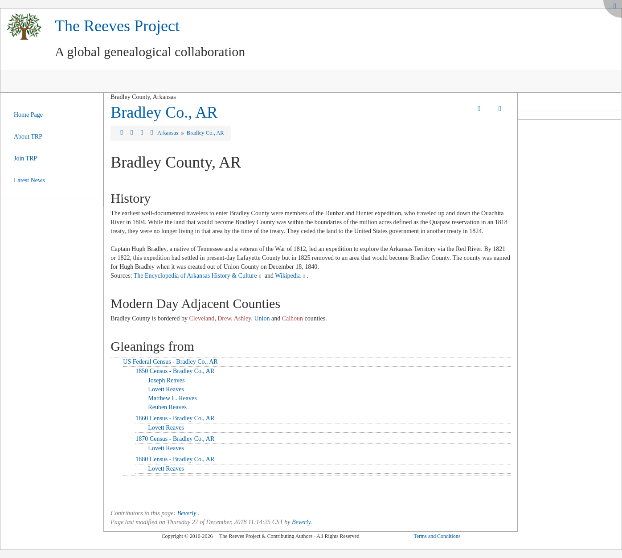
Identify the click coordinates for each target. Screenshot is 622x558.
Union (262, 318)
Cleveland (201, 318)
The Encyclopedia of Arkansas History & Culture (195, 275)
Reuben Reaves (167, 407)
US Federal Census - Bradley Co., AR (170, 361)
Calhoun (292, 318)
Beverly (186, 513)
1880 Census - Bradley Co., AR (174, 459)
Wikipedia (288, 275)
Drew (224, 318)
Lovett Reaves (166, 389)
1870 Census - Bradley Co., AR (174, 438)
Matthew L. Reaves (172, 398)
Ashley (242, 318)
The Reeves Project (117, 26)
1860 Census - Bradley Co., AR (174, 418)
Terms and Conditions (436, 536)
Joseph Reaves (166, 380)
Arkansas (168, 133)
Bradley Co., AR (163, 112)
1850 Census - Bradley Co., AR (174, 371)
